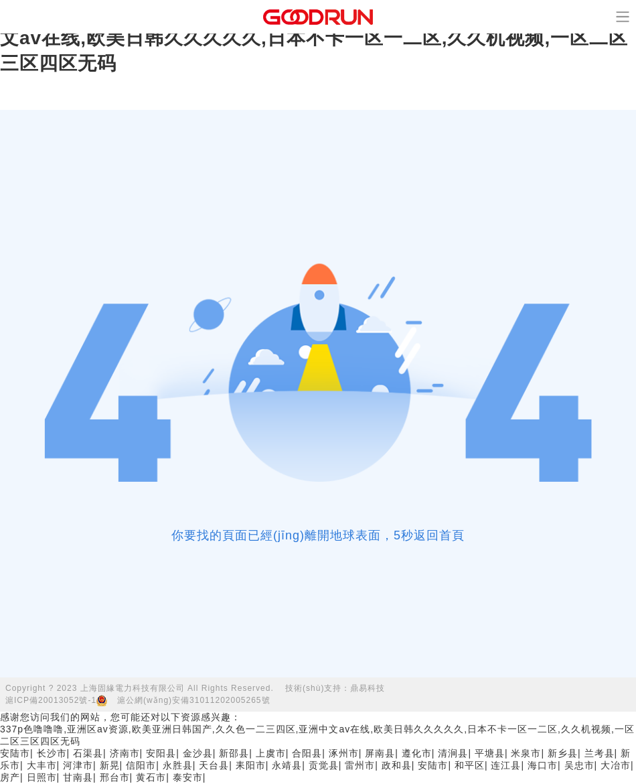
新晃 (110, 765)
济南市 (125, 753)
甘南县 (78, 777)
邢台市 (115, 777)
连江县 (506, 765)
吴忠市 (579, 765)
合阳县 (307, 753)
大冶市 (616, 765)
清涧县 (453, 753)
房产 (10, 777)
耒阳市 (251, 765)
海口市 (543, 765)
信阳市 (141, 765)
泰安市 (188, 777)
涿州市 (344, 753)
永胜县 (178, 765)
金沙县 (198, 753)
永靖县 (287, 765)
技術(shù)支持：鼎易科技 (335, 688)
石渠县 (88, 753)
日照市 (42, 777)
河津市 (78, 765)
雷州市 (360, 765)
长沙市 (52, 753)
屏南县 (380, 753)
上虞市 (271, 753)
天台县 (214, 765)
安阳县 (161, 753)
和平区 (470, 765)
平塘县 (490, 753)
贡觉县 (324, 765)
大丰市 (42, 765)
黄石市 (151, 777)
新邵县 (234, 753)
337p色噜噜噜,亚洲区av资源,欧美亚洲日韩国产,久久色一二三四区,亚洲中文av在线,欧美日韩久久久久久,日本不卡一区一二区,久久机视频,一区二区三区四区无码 (317, 38)
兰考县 (599, 753)
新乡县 (563, 753)
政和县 (397, 765)
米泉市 (526, 753)
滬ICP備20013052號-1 (50, 700)
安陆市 (15, 753)
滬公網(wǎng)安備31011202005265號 (193, 700)
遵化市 (417, 753)
